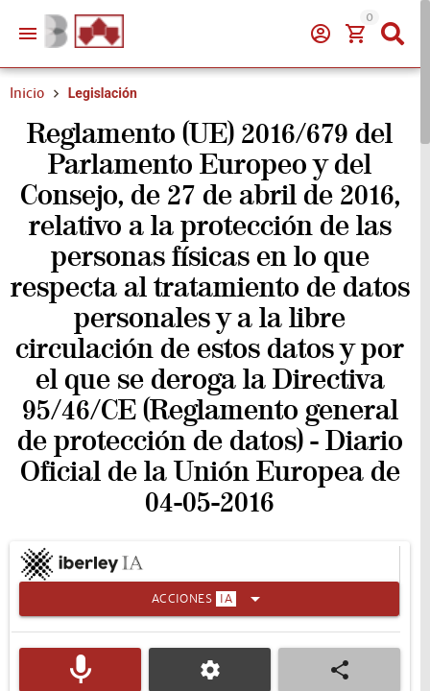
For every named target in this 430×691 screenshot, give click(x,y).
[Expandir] (209, 599)
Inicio (27, 93)
